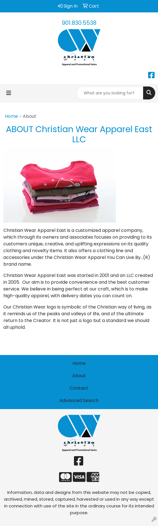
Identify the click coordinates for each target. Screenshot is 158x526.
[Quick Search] (109, 92)
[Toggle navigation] (9, 93)
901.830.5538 (79, 23)
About (79, 375)
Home (11, 116)
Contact (79, 388)
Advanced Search (79, 400)
